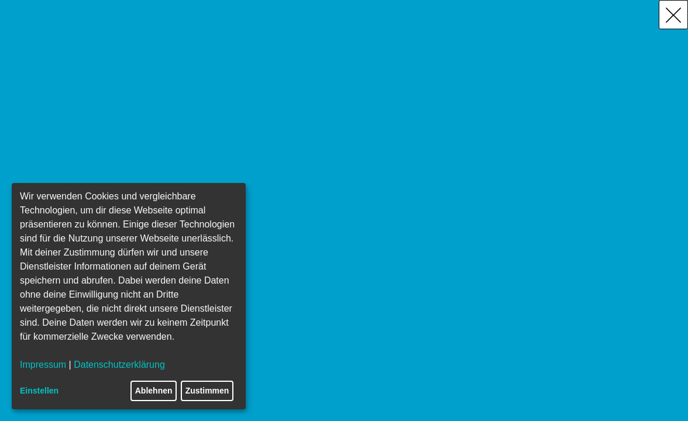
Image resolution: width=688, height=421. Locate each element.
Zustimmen (207, 390)
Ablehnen (154, 390)
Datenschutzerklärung (119, 365)
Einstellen (39, 390)
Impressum (43, 365)
